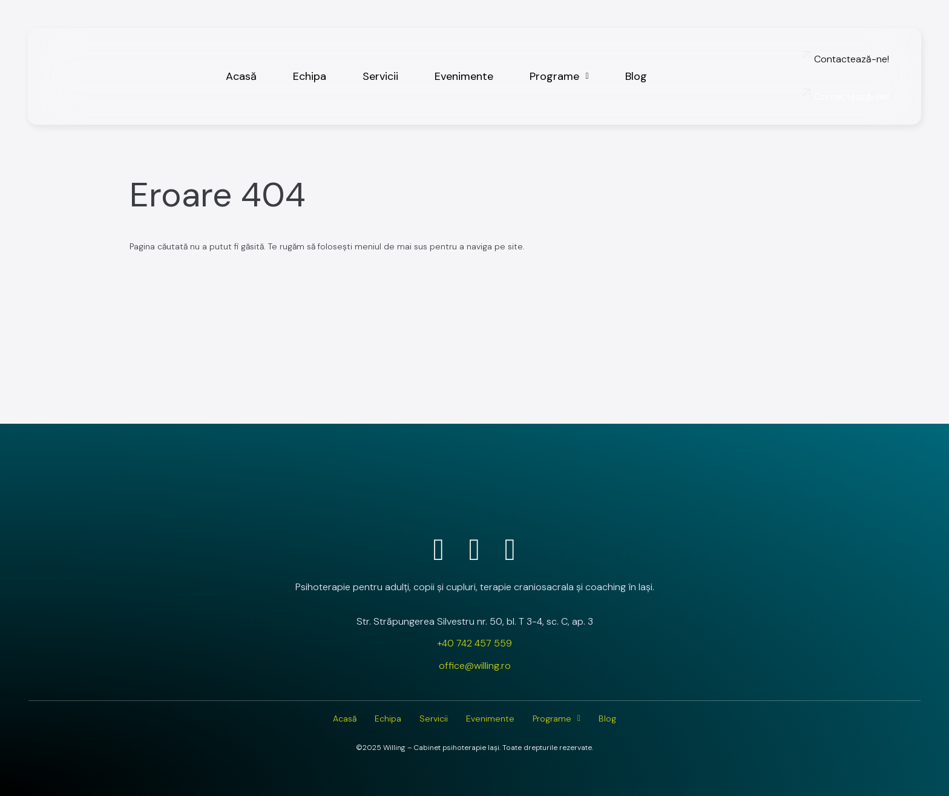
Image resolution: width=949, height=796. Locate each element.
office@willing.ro (475, 665)
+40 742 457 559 (474, 643)
